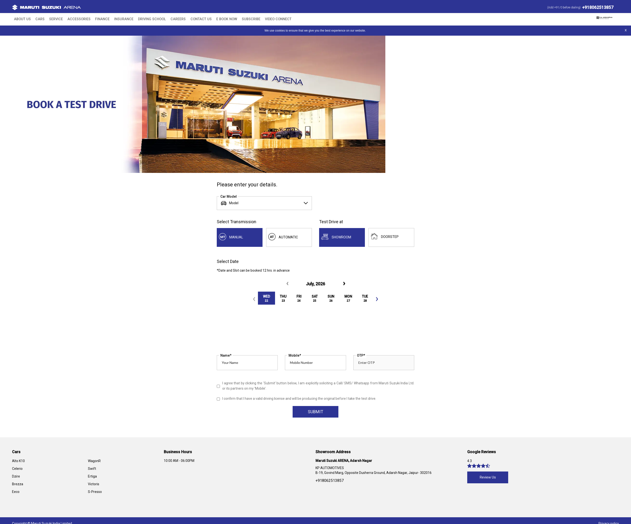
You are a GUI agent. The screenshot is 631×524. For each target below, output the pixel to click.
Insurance (109, 19)
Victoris (93, 485)
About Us (21, 19)
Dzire (16, 477)
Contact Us (177, 19)
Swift (92, 469)
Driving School (134, 19)
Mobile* (295, 356)
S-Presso (95, 492)
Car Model (228, 196)
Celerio (17, 469)
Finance (90, 19)
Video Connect (245, 19)
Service (50, 19)
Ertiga (92, 477)
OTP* (361, 356)
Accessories (70, 19)
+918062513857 (597, 7)
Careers (157, 19)
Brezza (17, 485)
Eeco (16, 492)
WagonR (94, 462)
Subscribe (221, 19)
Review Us (488, 478)
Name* (225, 356)
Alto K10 (18, 462)
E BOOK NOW (200, 19)
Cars (37, 19)
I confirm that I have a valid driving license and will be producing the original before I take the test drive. (299, 399)
